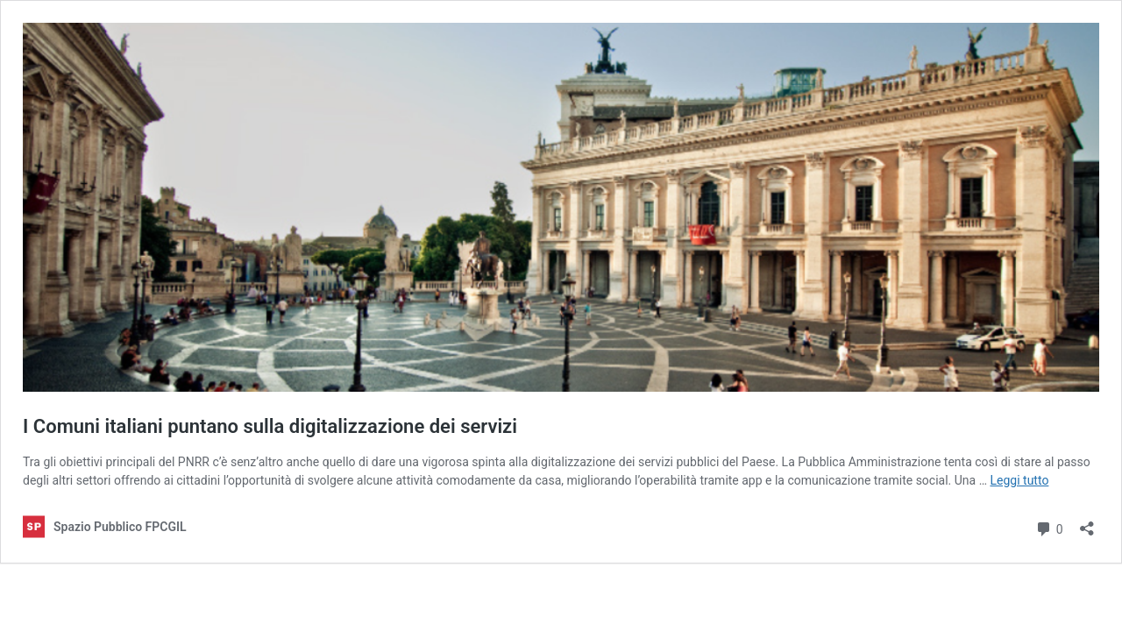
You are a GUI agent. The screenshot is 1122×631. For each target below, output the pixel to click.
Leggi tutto (1020, 480)
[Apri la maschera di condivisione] (1087, 522)
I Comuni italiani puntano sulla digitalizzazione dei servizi (270, 426)
